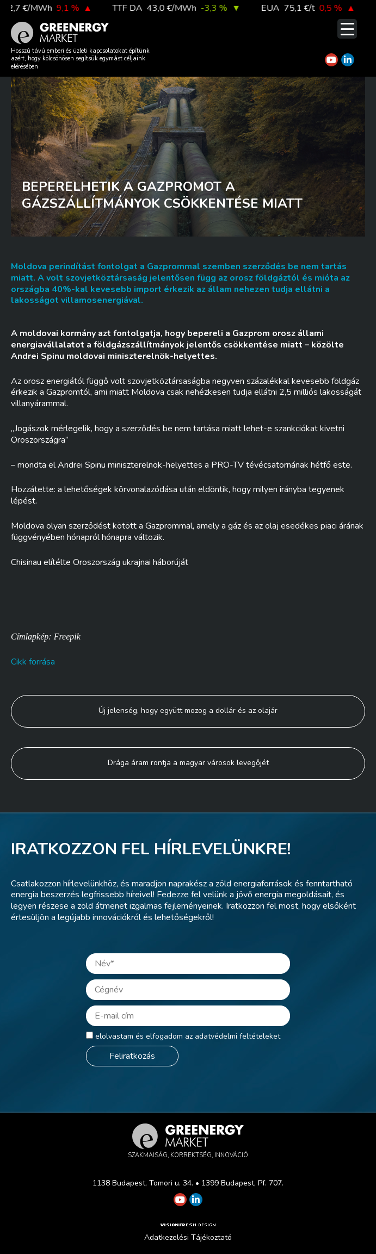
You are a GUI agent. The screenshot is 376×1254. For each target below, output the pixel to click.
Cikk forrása (33, 662)
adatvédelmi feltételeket (237, 1036)
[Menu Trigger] (347, 29)
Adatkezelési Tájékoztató (188, 1237)
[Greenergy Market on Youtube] (331, 59)
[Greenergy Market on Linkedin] (347, 59)
